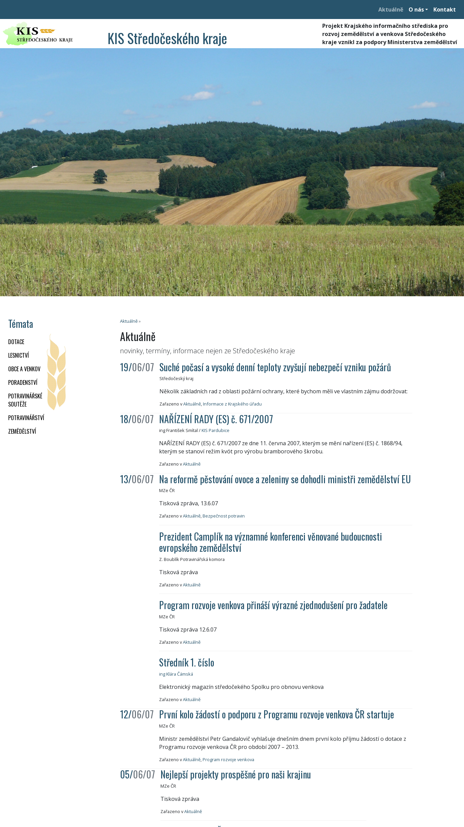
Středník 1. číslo (186, 662)
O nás (416, 9)
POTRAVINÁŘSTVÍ (26, 418)
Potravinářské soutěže (25, 400)
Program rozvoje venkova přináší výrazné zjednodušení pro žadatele (273, 605)
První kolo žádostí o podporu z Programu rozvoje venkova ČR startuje (276, 714)
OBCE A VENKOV (24, 369)
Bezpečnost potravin (224, 516)
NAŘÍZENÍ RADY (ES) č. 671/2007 (216, 419)
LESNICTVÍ (18, 355)
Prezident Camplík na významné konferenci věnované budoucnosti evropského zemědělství (270, 542)
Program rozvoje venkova (228, 759)
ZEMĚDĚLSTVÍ (22, 431)
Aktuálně (390, 9)
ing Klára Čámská (176, 674)
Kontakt (444, 9)
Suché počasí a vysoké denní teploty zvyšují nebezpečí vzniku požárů (275, 367)
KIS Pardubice (215, 430)
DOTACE (16, 342)
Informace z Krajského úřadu (232, 404)
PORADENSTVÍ (22, 382)
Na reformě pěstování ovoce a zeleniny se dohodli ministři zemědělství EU (285, 479)
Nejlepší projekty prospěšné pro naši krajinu (235, 774)
